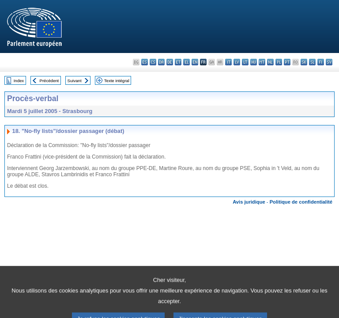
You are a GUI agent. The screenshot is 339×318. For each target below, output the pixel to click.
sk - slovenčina (304, 62)
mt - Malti (262, 62)
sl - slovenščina (312, 62)
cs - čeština (153, 62)
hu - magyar (253, 62)
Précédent (49, 80)
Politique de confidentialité (301, 201)
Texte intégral (116, 80)
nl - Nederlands (270, 62)
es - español (144, 62)
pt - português (287, 62)
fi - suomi (320, 62)
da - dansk (161, 62)
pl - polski (278, 62)
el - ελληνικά (186, 62)
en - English (195, 62)
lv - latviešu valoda (237, 62)
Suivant (75, 80)
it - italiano (228, 62)
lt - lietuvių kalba (245, 62)
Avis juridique (249, 201)
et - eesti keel (178, 62)
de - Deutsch (169, 62)
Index (19, 80)
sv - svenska (329, 62)
